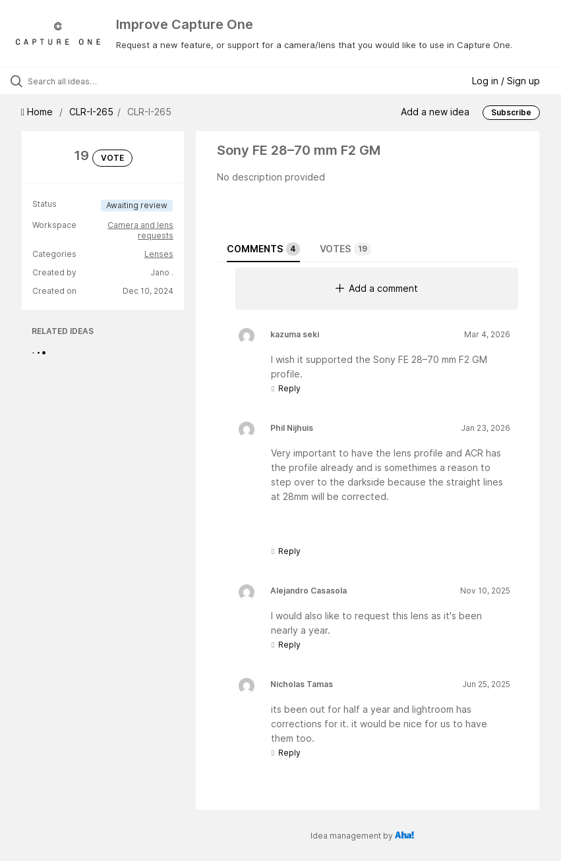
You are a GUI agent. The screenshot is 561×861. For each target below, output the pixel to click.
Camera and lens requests (140, 230)
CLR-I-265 (91, 111)
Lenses (158, 254)
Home (38, 111)
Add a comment (377, 288)
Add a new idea (435, 111)
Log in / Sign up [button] (506, 80)
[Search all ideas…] (89, 81)
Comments (263, 249)
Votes (345, 249)
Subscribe (511, 112)
